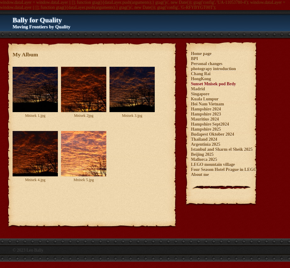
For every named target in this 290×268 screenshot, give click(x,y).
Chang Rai (200, 73)
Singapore (200, 94)
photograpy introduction (213, 68)
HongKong (201, 79)
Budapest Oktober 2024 (212, 134)
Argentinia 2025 (205, 144)
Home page (201, 53)
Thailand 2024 (204, 139)
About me (200, 174)
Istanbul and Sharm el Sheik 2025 (222, 149)
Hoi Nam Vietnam (207, 104)
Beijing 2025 (202, 154)
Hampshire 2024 (206, 109)
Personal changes (206, 63)
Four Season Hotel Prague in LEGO (224, 169)
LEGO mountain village (213, 164)
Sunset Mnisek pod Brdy (213, 84)
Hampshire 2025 (206, 129)
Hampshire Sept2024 (210, 124)
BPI (194, 58)
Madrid (198, 89)
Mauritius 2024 (205, 119)
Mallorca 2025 (204, 159)
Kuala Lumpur (205, 99)
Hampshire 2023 (206, 114)
